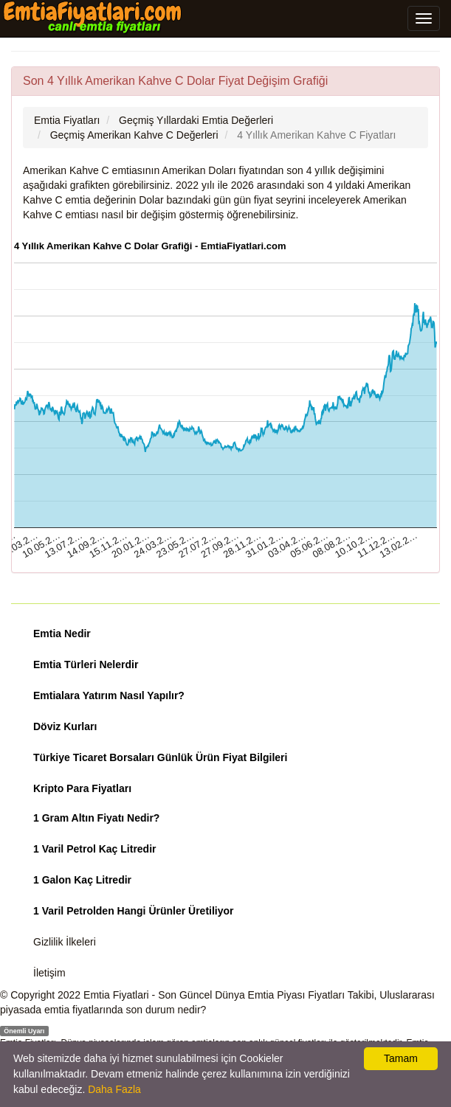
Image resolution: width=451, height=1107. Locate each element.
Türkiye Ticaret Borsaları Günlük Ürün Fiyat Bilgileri (160, 757)
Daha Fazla (114, 1089)
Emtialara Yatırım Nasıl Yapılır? (109, 695)
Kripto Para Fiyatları (82, 788)
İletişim (49, 973)
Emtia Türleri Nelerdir (85, 664)
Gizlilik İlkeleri (64, 942)
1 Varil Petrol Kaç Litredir (94, 849)
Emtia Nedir (62, 633)
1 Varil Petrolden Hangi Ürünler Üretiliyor (133, 911)
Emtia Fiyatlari (116, 995)
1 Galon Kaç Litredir (82, 880)
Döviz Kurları (65, 726)
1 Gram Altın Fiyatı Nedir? (96, 818)
